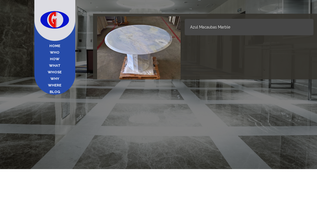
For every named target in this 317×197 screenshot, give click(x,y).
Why (54, 79)
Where (54, 85)
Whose (55, 72)
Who (54, 52)
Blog (55, 92)
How (54, 59)
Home (54, 46)
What (55, 65)
